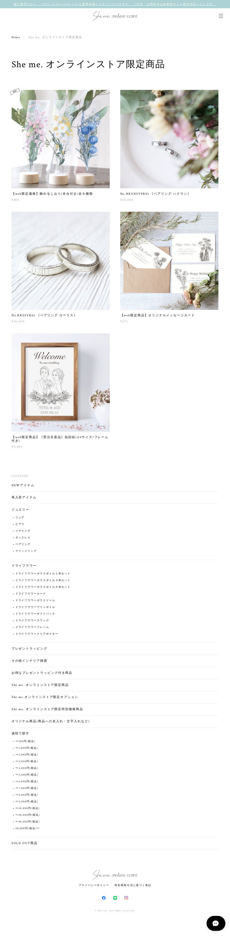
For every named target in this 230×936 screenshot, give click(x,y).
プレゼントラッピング (29, 650)
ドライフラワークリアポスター (36, 635)
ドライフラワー (24, 567)
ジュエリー (21, 511)
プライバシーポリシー (94, 885)
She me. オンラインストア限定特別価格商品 (47, 710)
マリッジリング (26, 552)
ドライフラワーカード (30, 595)
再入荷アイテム (24, 499)
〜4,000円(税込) (26, 769)
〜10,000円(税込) (27, 809)
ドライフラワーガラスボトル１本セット (43, 575)
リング (20, 519)
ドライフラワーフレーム (32, 628)
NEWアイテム (23, 487)
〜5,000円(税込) (26, 776)
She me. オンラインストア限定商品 (40, 686)
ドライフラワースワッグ (32, 622)
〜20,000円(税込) (27, 816)
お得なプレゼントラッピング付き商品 (42, 674)
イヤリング (23, 532)
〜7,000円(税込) (26, 789)
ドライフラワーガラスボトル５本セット (43, 588)
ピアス (20, 525)
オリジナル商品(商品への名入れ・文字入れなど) (51, 723)
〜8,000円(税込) (26, 796)
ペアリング (23, 545)
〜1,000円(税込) (26, 749)
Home (16, 37)
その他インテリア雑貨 (29, 662)
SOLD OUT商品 (25, 844)
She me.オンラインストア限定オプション (45, 698)
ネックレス (23, 539)
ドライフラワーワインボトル (35, 608)
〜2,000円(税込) (26, 756)
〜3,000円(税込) (26, 762)
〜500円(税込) (25, 742)
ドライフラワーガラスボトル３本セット (43, 581)
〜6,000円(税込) (26, 783)
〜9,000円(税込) (26, 803)
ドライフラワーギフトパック (35, 615)
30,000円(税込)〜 (27, 829)
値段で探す (21, 735)
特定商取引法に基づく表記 (133, 885)
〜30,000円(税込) (27, 823)
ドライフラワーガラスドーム (35, 601)
